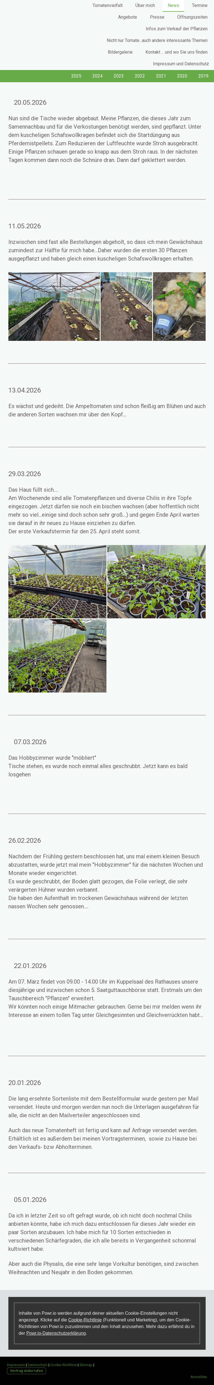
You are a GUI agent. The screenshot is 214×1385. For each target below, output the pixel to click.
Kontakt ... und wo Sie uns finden (176, 52)
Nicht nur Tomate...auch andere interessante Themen (157, 40)
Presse (157, 17)
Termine (200, 5)
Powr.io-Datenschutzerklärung (56, 1333)
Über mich (145, 5)
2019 (203, 76)
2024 (98, 76)
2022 (140, 76)
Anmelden (199, 1377)
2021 (161, 76)
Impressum (16, 1365)
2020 (182, 76)
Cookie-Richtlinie (85, 1320)
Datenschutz (38, 1365)
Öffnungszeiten (192, 17)
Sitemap (86, 1365)
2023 (119, 76)
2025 (76, 76)
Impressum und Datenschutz (181, 63)
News (173, 5)
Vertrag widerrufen (26, 1371)
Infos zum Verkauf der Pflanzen (177, 28)
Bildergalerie (120, 52)
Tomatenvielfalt (108, 5)
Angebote (127, 17)
